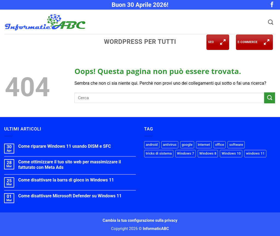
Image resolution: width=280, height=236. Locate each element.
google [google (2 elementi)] (187, 145)
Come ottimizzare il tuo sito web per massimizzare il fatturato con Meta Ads (69, 164)
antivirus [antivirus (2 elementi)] (170, 145)
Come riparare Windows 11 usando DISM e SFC (64, 146)
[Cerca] (270, 22)
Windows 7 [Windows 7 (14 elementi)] (185, 153)
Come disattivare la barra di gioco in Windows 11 (66, 180)
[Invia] (269, 97)
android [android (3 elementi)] (152, 145)
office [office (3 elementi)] (219, 145)
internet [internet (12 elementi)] (204, 145)
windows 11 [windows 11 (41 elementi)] (255, 153)
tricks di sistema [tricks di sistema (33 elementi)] (159, 153)
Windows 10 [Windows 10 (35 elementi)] (231, 153)
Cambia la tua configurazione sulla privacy (140, 220)
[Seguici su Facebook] (272, 6)
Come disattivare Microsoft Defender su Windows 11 (70, 195)
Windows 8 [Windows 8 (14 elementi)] (208, 153)
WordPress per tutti (140, 42)
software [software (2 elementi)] (236, 145)
